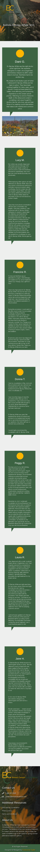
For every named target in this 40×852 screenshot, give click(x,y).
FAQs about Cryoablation (10, 807)
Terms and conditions (9, 814)
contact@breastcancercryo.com (15, 797)
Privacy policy (7, 811)
